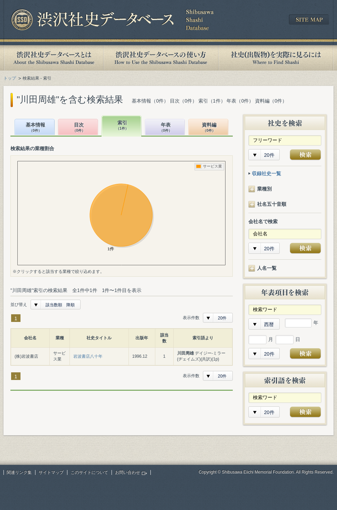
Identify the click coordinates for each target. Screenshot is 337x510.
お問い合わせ (127, 472)
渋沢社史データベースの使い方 (161, 58)
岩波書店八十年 (87, 356)
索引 (122, 125)
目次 (79, 127)
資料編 (209, 127)
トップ (9, 78)
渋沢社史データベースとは (53, 58)
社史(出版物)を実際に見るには (276, 58)
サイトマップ (51, 472)
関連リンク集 (19, 472)
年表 (166, 127)
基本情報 (35, 127)
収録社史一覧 (266, 173)
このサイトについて (89, 472)
